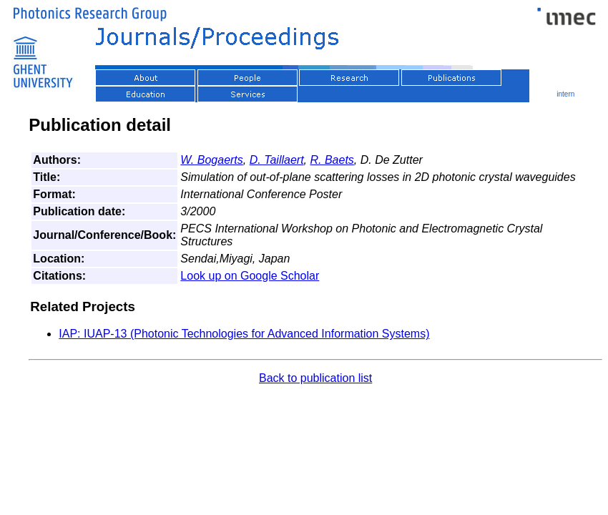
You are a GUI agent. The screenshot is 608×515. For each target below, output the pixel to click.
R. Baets (331, 160)
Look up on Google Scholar (249, 276)
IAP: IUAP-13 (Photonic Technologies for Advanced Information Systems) (244, 334)
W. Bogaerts (211, 160)
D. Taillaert (277, 160)
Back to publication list (315, 378)
